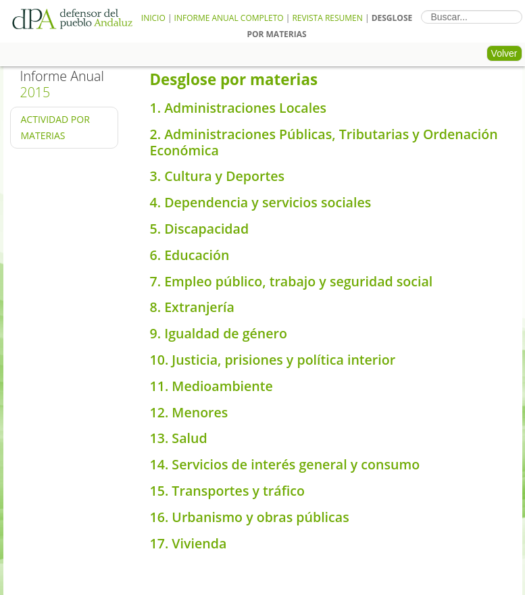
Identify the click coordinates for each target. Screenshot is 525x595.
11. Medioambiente (211, 386)
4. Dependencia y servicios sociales (261, 202)
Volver (504, 53)
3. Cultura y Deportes (217, 176)
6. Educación (190, 255)
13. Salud (178, 438)
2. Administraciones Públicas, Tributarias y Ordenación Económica (324, 142)
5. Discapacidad (199, 228)
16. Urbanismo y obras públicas (249, 517)
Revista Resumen (327, 18)
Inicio (153, 18)
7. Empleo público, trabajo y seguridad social (291, 281)
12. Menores (189, 412)
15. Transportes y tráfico (227, 491)
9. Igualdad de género (219, 333)
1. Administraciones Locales (238, 108)
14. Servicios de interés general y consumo (285, 464)
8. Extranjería (192, 307)
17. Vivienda (188, 543)
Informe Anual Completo (229, 18)
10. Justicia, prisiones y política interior (273, 360)
